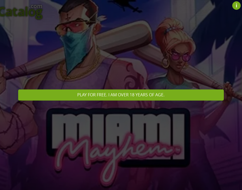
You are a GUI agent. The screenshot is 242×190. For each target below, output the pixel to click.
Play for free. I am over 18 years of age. (120, 95)
